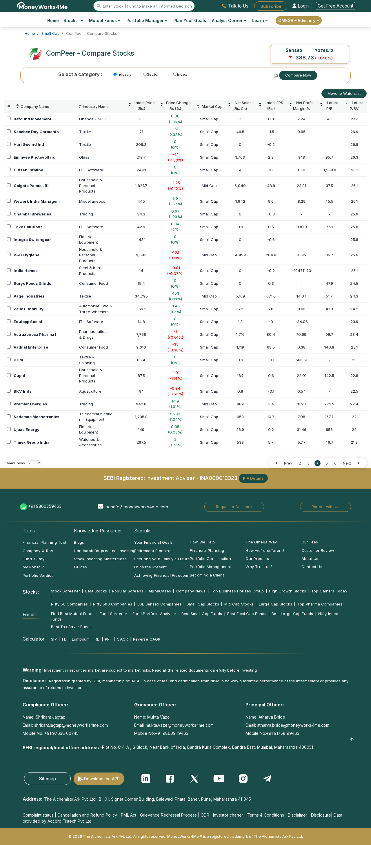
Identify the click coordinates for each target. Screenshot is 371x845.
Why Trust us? (258, 566)
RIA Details (253, 478)
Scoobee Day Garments (36, 131)
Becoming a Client (207, 575)
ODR (205, 815)
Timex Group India (32, 442)
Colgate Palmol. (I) (31, 185)
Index (180, 74)
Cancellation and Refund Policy (87, 815)
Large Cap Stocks (275, 604)
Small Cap (209, 119)
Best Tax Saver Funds (71, 626)
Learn (260, 20)
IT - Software (91, 170)
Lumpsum (81, 639)
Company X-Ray (38, 550)
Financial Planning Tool (44, 542)
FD (64, 639)
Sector (151, 74)
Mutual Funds (105, 20)
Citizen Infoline (28, 170)
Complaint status (38, 815)
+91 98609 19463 (171, 733)
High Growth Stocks (287, 591)
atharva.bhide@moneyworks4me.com (293, 725)
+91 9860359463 (44, 506)
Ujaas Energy (26, 429)
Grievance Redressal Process (168, 815)
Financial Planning (207, 550)
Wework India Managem (37, 201)
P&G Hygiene (26, 255)
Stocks (73, 20)
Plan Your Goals (189, 20)
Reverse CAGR (147, 639)
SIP (54, 639)
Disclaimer (297, 815)
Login (301, 6)
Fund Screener (114, 613)
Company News (191, 591)
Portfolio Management (210, 566)
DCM (18, 360)
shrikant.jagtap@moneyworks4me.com (71, 725)
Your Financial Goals (153, 542)
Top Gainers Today (329, 591)
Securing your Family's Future (162, 558)
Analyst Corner (229, 20)
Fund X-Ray (33, 558)
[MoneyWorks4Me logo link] (42, 5)
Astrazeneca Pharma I (35, 334)
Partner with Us (325, 506)
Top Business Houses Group (237, 591)
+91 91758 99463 (282, 733)
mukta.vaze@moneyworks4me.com (180, 725)
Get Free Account (335, 6)
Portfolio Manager (147, 20)
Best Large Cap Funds (292, 613)
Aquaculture (90, 391)
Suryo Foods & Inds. (33, 283)
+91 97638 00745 (61, 733)
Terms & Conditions (265, 815)
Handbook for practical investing (104, 550)
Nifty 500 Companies (112, 604)
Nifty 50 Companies (69, 604)
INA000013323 (218, 478)
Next (347, 463)
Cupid (19, 375)
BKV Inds (23, 391)
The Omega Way (261, 542)
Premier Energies (30, 404)
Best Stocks (96, 591)
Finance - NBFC (93, 119)
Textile (85, 131)
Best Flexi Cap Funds (246, 613)
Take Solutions (28, 226)
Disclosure (321, 815)
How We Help (202, 542)
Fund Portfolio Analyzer (154, 613)
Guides (80, 567)
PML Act (128, 815)
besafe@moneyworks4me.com (137, 506)
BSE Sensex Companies (159, 604)
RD (97, 639)
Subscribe (270, 5)
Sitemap (47, 778)
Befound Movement (32, 119)
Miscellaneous (92, 201)
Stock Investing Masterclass (100, 558)
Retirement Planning (153, 550)
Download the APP (102, 778)
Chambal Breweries (32, 214)
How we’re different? (265, 550)
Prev (288, 463)
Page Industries (29, 296)
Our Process (257, 558)
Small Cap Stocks (203, 604)
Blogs (79, 542)
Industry (122, 74)
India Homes (26, 270)
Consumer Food (93, 283)
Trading (86, 214)
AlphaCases (159, 591)
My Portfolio (34, 567)
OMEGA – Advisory (298, 20)
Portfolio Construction (210, 558)
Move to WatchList (344, 93)
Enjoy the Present (150, 567)
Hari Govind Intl (29, 144)
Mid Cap (209, 185)
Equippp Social (28, 321)
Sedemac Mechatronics (36, 416)
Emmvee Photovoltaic (34, 157)
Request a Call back (234, 506)
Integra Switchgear (32, 239)
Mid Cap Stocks (239, 604)
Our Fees (309, 542)
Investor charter (228, 815)
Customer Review (317, 550)
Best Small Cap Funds (201, 613)
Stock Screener (65, 591)
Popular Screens (127, 591)
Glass (84, 157)
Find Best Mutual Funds (72, 613)
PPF (108, 639)
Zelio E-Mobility (28, 309)
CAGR (122, 639)
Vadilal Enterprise (31, 347)
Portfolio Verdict (38, 575)
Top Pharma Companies (319, 604)
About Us (310, 558)
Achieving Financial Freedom (161, 575)
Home (53, 20)
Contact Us (311, 566)
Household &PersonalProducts (90, 185)
